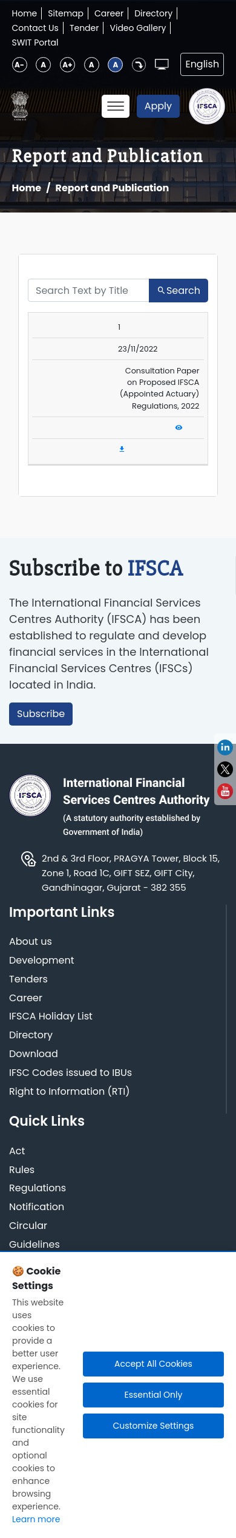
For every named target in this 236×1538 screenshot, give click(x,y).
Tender (84, 28)
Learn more (36, 1519)
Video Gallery (138, 28)
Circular (28, 1226)
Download (33, 1054)
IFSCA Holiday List (51, 1016)
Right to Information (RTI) (69, 1092)
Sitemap (66, 13)
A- (19, 65)
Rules (21, 1170)
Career (108, 13)
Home (25, 13)
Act (17, 1151)
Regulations (37, 1188)
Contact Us (35, 28)
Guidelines (34, 1245)
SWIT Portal (35, 42)
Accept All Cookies (153, 1364)
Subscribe (41, 714)
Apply (158, 106)
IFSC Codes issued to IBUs (70, 1073)
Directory (153, 13)
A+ (67, 65)
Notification (36, 1207)
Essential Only (153, 1395)
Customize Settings (153, 1426)
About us (30, 942)
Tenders (28, 979)
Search (178, 291)
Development (41, 960)
